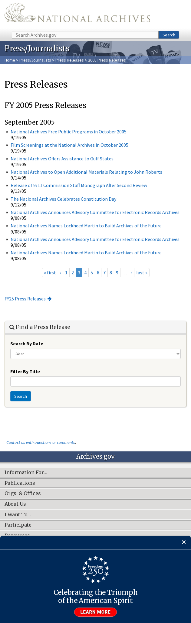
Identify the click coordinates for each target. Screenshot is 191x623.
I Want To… (18, 514)
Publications (20, 483)
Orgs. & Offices (23, 493)
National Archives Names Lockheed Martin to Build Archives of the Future (86, 226)
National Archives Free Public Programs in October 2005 (69, 132)
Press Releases (69, 60)
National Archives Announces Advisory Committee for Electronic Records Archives (95, 212)
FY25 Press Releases (25, 299)
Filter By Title (25, 371)
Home (10, 60)
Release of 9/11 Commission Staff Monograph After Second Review (79, 185)
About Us (15, 504)
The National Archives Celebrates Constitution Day (63, 199)
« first (50, 273)
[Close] (184, 542)
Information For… (26, 472)
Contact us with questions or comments (40, 442)
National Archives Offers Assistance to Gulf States (62, 159)
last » (141, 273)
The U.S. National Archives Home (77, 15)
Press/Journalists (35, 60)
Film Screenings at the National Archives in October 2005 (69, 145)
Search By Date (26, 343)
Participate (18, 525)
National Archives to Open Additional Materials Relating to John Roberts (86, 172)
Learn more (96, 612)
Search (169, 35)
